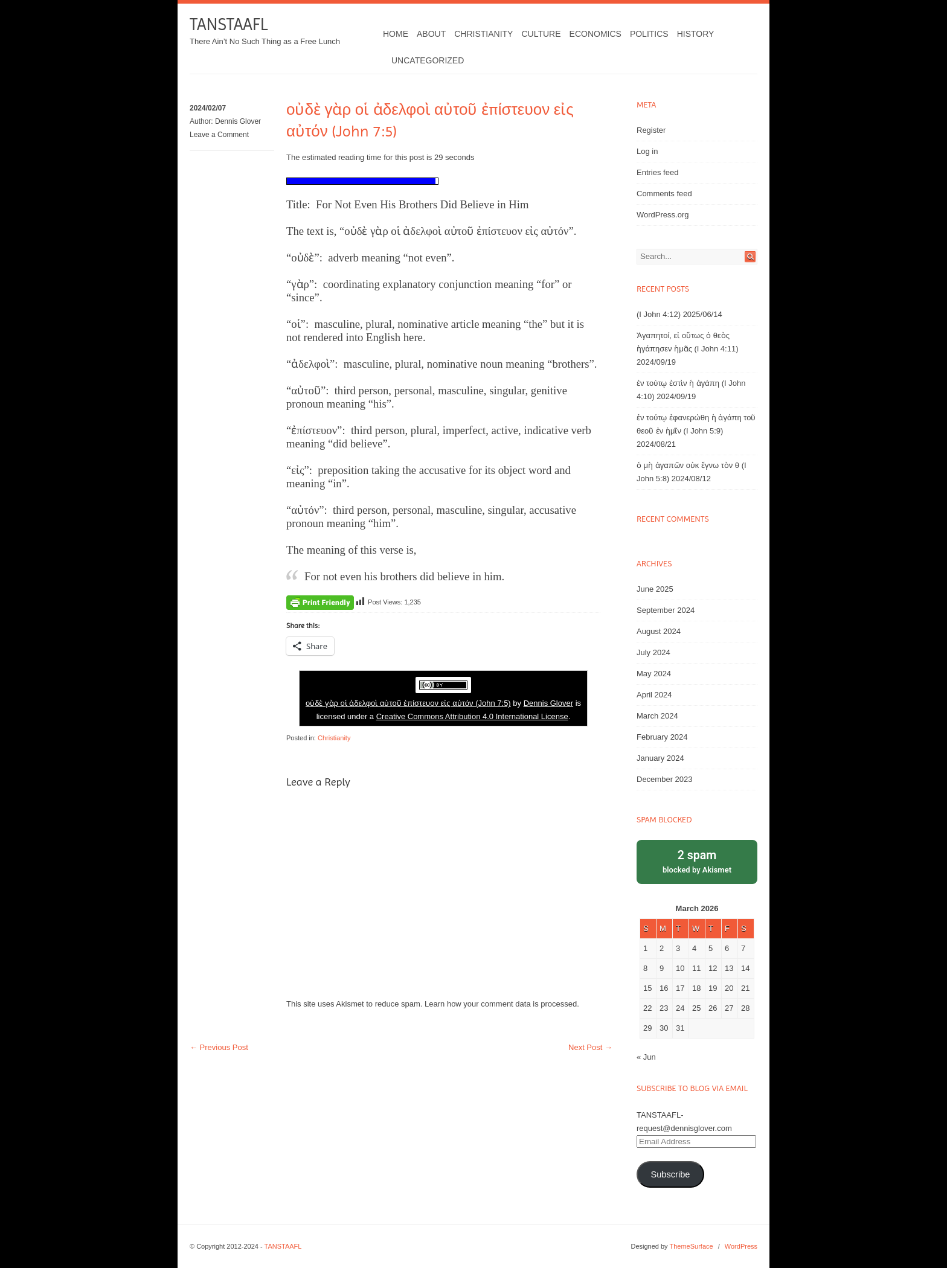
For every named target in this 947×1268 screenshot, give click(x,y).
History (695, 34)
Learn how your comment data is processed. (502, 1003)
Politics (649, 34)
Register (651, 130)
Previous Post (219, 1047)
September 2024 (666, 610)
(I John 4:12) (659, 314)
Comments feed (664, 193)
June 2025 (655, 589)
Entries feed (657, 172)
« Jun (646, 1056)
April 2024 (654, 694)
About (431, 34)
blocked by (697, 860)
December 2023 (665, 779)
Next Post (590, 1047)
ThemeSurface (691, 1246)
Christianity (483, 34)
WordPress (741, 1246)
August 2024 (659, 631)
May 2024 (654, 673)
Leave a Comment (219, 134)
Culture (540, 34)
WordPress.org (663, 214)
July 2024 (653, 652)
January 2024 (660, 758)
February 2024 (662, 736)
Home (395, 34)
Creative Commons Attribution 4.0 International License (472, 716)
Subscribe (670, 1174)
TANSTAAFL (229, 24)
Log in (647, 151)
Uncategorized (427, 60)
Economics (595, 34)
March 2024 (657, 715)
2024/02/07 (208, 108)
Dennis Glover (238, 121)
